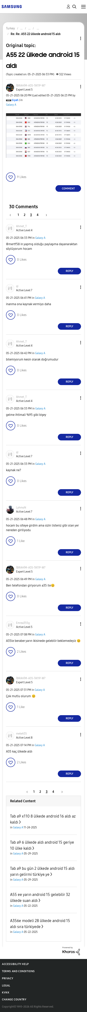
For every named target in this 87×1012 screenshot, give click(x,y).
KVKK (5, 992)
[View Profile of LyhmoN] (21, 507)
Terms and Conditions (18, 971)
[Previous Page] (12, 215)
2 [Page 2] (24, 215)
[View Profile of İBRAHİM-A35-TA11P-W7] (30, 85)
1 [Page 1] (18, 215)
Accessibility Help (15, 964)
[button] (74, 87)
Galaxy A (11, 104)
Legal (6, 985)
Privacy (7, 978)
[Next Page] (45, 215)
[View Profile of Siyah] (15, 100)
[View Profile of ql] (17, 286)
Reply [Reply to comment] (69, 271)
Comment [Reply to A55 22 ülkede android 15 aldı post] (68, 188)
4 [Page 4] (37, 215)
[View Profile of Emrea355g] (23, 623)
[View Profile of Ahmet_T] (21, 226)
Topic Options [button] (74, 38)
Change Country (14, 999)
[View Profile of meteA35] (21, 733)
